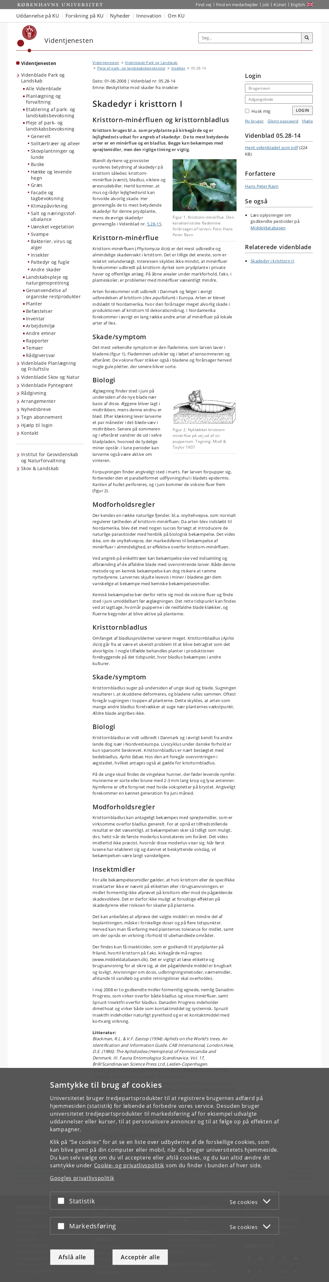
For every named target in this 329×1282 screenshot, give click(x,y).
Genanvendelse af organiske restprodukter (53, 293)
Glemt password (283, 121)
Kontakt (29, 433)
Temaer (34, 348)
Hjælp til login (37, 425)
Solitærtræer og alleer (55, 143)
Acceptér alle (140, 1257)
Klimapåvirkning (49, 206)
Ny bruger (254, 121)
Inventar (35, 318)
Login (303, 110)
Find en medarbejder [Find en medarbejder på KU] (237, 4)
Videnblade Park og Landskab (43, 78)
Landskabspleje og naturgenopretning (47, 280)
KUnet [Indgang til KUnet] (280, 4)
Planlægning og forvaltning (43, 99)
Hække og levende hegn (51, 175)
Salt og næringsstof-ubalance (53, 216)
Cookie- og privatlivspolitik (129, 1165)
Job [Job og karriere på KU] (265, 4)
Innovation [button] (148, 15)
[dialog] (164, 1175)
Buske (37, 164)
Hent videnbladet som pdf (271, 147)
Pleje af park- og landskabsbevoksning (50, 126)
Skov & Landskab (40, 468)
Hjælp (307, 121)
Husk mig (257, 111)
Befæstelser (39, 311)
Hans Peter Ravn (262, 186)
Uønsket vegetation (52, 227)
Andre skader (46, 269)
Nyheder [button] (120, 15)
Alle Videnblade (44, 88)
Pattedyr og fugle (50, 262)
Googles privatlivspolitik (82, 1178)
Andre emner (41, 333)
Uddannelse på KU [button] (37, 15)
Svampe (40, 234)
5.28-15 (154, 224)
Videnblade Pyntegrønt (47, 385)
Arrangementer (38, 401)
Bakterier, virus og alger (51, 244)
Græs (37, 185)
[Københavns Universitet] (27, 38)
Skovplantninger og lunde (52, 154)
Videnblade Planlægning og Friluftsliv (48, 366)
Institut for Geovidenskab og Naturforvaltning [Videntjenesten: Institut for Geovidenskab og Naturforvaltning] (50, 457)
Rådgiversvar (40, 355)
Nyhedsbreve (36, 409)
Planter (34, 304)
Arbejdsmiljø (40, 326)
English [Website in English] (298, 4)
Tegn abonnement (42, 417)
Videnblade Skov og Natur (50, 377)
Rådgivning (33, 393)
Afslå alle (72, 1257)
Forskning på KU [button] (85, 15)
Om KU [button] (176, 15)
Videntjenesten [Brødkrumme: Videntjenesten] (105, 62)
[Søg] (307, 38)
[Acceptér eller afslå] (62, 1200)
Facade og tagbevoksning (47, 195)
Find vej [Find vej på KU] (203, 4)
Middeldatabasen (268, 228)
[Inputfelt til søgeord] (250, 37)
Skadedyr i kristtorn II (272, 261)
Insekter (40, 255)
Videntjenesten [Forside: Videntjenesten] (38, 63)
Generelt (40, 136)
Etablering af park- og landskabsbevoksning (50, 112)
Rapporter (37, 341)
